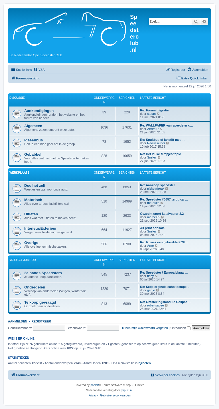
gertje (151, 290)
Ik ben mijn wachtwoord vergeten (145, 328)
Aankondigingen (39, 111)
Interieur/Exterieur (40, 228)
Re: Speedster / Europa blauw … (164, 272)
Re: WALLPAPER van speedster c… (166, 125)
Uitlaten (31, 214)
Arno (150, 245)
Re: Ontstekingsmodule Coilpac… (165, 302)
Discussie (17, 97)
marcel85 (153, 217)
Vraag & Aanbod (22, 260)
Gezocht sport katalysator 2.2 (162, 213)
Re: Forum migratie (154, 110)
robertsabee (155, 305)
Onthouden (181, 328)
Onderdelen (34, 287)
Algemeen (33, 126)
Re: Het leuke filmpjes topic (160, 154)
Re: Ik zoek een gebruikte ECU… (164, 242)
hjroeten (144, 363)
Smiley (152, 157)
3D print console (152, 228)
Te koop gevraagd (40, 302)
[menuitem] (39, 69)
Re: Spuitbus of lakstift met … (162, 139)
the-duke (153, 202)
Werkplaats (19, 172)
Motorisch (33, 200)
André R (153, 129)
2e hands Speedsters (43, 273)
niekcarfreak (155, 188)
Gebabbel (32, 154)
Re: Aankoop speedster (157, 185)
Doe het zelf (34, 185)
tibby (150, 276)
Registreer (41, 321)
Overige (31, 242)
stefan (151, 113)
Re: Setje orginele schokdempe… (165, 286)
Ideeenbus (33, 140)
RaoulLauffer (156, 143)
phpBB (94, 385)
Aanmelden (17, 321)
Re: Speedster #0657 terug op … (164, 199)
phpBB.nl (127, 390)
